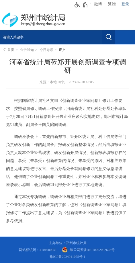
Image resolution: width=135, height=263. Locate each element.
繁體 (112, 4)
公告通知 (27, 50)
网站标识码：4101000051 (38, 250)
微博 (98, 4)
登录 (125, 4)
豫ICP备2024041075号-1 (67, 257)
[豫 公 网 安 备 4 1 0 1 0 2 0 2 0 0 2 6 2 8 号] (88, 250)
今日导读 (46, 50)
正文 (62, 50)
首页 (10, 50)
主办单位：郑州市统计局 (68, 243)
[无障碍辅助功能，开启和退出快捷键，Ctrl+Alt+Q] (81, 4)
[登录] (126, 4)
